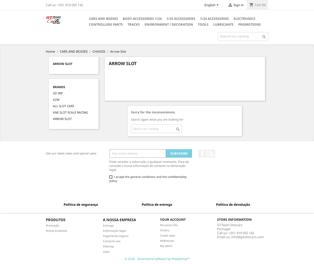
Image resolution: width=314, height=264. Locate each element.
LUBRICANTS (223, 24)
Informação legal (114, 231)
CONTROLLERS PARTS (106, 24)
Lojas (106, 251)
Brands (59, 87)
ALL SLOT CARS (63, 106)
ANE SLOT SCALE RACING (70, 112)
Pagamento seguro (115, 236)
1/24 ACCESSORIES (214, 18)
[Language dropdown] (212, 5)
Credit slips (167, 235)
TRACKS (134, 24)
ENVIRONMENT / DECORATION (169, 24)
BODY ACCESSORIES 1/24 (142, 18)
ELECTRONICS (244, 18)
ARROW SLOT (62, 119)
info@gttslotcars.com (247, 237)
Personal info (169, 225)
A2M (56, 100)
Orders (164, 230)
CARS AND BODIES (103, 18)
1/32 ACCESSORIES (180, 18)
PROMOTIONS (249, 24)
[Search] (243, 36)
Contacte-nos (112, 241)
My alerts (166, 246)
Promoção (52, 225)
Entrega (108, 225)
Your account (173, 219)
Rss (211, 154)
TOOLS (203, 24)
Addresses (167, 241)
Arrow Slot (62, 64)
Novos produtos (56, 231)
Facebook (202, 154)
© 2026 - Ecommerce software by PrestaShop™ (157, 259)
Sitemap (108, 246)
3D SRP (58, 93)
